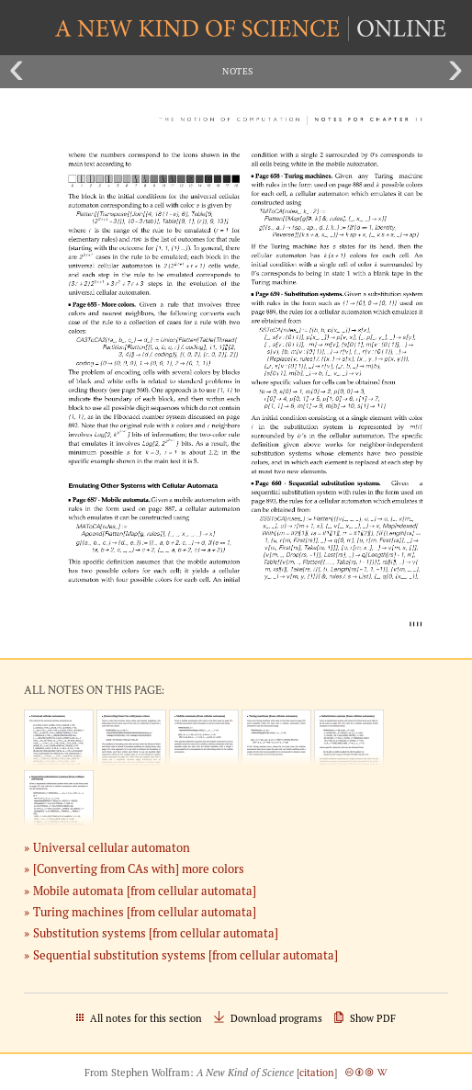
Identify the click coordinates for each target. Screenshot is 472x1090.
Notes (237, 71)
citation (316, 1072)
